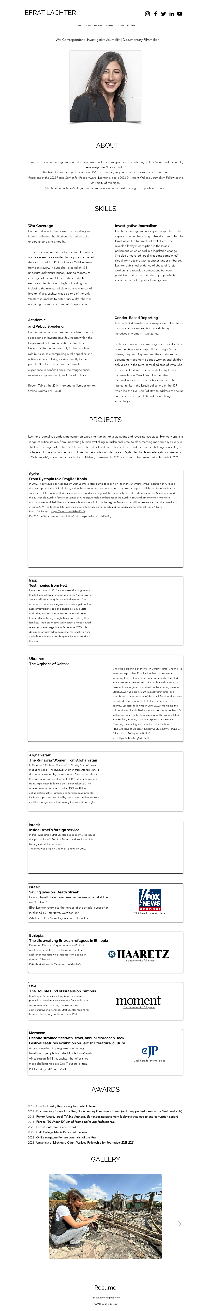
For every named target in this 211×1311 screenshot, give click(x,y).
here (88, 918)
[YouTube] (180, 14)
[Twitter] (163, 14)
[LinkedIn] (171, 14)
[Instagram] (147, 14)
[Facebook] (155, 14)
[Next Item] (179, 1224)
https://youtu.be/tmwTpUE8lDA (162, 728)
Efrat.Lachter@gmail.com (106, 1297)
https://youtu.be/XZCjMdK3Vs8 (130, 738)
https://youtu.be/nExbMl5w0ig (69, 511)
